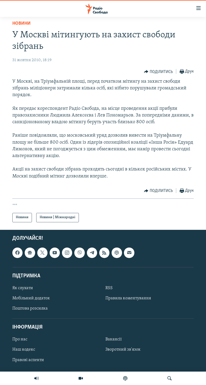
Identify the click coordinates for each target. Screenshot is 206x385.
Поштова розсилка (30, 308)
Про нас (19, 339)
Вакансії (113, 339)
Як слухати (22, 288)
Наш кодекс (23, 349)
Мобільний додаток (31, 298)
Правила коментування (128, 298)
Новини (21, 23)
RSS (109, 288)
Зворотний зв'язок (123, 349)
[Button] (158, 72)
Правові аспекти (28, 360)
